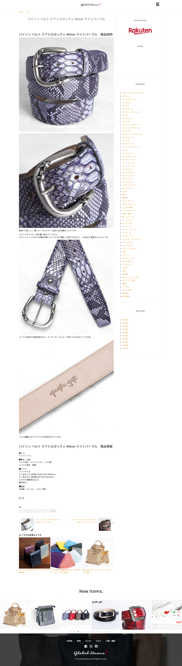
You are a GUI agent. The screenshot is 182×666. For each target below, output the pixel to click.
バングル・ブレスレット (132, 239)
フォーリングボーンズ (131, 128)
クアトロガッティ (26, 511)
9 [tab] (100, 631)
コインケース (127, 201)
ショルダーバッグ (129, 156)
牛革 (124, 251)
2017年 (125, 342)
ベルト (28, 12)
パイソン (45, 511)
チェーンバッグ (128, 175)
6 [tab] (89, 631)
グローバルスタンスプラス (133, 93)
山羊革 (125, 274)
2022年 (125, 326)
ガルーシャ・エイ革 (130, 277)
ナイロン (125, 286)
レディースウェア (129, 248)
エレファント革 (128, 280)
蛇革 (124, 283)
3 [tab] (77, 631)
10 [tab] (104, 631)
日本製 (53, 511)
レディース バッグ (129, 185)
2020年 (125, 332)
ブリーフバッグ (128, 163)
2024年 (125, 319)
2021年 (125, 329)
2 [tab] (74, 631)
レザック (125, 96)
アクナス (125, 105)
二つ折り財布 (127, 207)
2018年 (125, 339)
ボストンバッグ (128, 159)
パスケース (126, 232)
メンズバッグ (127, 182)
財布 (124, 194)
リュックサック (128, 172)
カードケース (127, 220)
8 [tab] (96, 631)
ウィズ (125, 115)
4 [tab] (81, 631)
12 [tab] (112, 631)
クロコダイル (127, 261)
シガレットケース (129, 229)
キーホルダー (127, 223)
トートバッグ (127, 153)
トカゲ (125, 267)
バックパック (127, 169)
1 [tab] (70, 631)
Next (178, 615)
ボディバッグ (127, 178)
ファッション (127, 242)
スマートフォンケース (131, 147)
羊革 (124, 271)
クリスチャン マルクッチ (132, 134)
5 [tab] (85, 631)
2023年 (125, 323)
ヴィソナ (125, 140)
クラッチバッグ (128, 166)
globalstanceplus (91, 6)
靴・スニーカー (128, 217)
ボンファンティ (128, 137)
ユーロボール (127, 109)
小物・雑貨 (126, 213)
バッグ (125, 150)
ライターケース (128, 236)
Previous (4, 615)
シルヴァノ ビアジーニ (131, 124)
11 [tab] (108, 631)
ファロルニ (126, 102)
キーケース (126, 226)
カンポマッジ (127, 118)
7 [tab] (93, 631)
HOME (21, 12)
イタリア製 (126, 290)
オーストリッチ (128, 258)
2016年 (125, 345)
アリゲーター (127, 264)
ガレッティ (126, 121)
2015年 (125, 348)
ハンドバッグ (127, 188)
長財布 (125, 197)
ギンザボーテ (127, 143)
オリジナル (126, 131)
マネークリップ (128, 204)
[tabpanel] (15, 615)
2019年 (125, 335)
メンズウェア (127, 245)
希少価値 (125, 296)
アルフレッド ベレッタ (131, 112)
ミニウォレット (128, 210)
